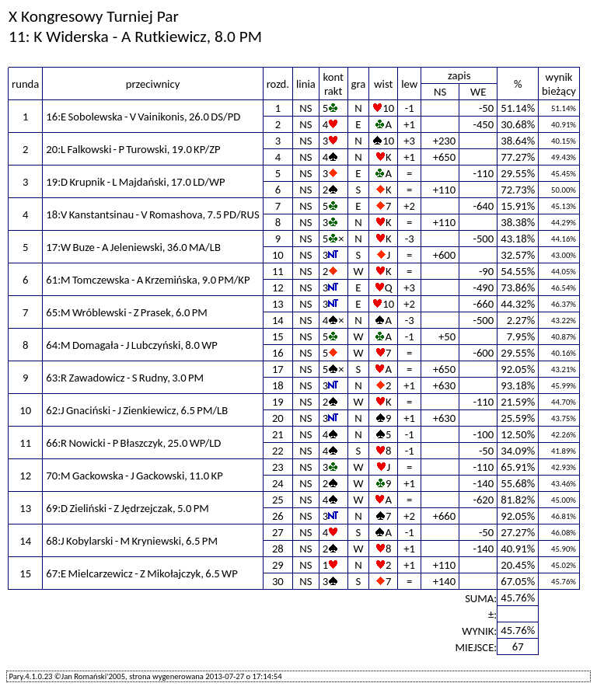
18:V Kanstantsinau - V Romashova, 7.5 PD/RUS (152, 214)
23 (278, 467)
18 (278, 385)
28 (278, 549)
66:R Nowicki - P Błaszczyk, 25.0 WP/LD (133, 443)
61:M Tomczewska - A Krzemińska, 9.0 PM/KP (148, 280)
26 (278, 516)
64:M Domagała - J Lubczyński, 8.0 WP (131, 345)
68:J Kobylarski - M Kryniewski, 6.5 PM (132, 541)
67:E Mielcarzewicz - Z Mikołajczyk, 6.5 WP (141, 573)
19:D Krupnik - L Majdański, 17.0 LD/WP (135, 182)
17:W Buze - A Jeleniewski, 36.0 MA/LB (133, 247)
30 (278, 581)
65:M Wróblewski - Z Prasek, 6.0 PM (127, 312)
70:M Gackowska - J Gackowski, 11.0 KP (134, 476)
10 (278, 255)
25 (278, 500)
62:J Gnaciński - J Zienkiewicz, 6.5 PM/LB (137, 410)
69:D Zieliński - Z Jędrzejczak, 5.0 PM (127, 508)
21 (278, 434)
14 (278, 320)
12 (278, 287)
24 (278, 483)
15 (278, 336)
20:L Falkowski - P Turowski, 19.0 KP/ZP (133, 149)
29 (278, 565)
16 (278, 353)
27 (278, 532)
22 (278, 451)
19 (278, 402)
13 (278, 304)
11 (278, 271)
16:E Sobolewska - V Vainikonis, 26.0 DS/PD (143, 117)
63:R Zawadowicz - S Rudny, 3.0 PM (125, 378)
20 (278, 418)
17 (278, 369)
